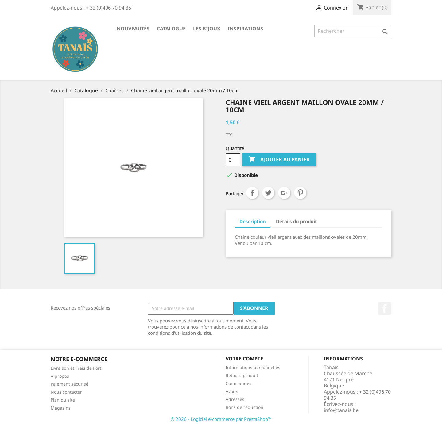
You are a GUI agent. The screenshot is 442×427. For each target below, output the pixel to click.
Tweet (268, 193)
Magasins (61, 408)
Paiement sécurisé (69, 384)
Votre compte (244, 358)
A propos (60, 376)
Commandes (238, 383)
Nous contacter (66, 392)
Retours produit (242, 375)
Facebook (384, 308)
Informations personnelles (253, 367)
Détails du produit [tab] (296, 221)
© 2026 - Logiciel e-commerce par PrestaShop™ (221, 419)
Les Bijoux (206, 28)
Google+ (284, 193)
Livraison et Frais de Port (76, 368)
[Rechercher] (352, 31)
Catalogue (171, 28)
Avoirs (232, 391)
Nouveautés (133, 28)
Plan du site (63, 400)
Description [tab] (252, 221)
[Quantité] (233, 159)
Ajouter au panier (279, 160)
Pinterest (300, 193)
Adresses (235, 399)
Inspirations (245, 28)
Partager (252, 193)
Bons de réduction (244, 407)
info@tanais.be (341, 410)
